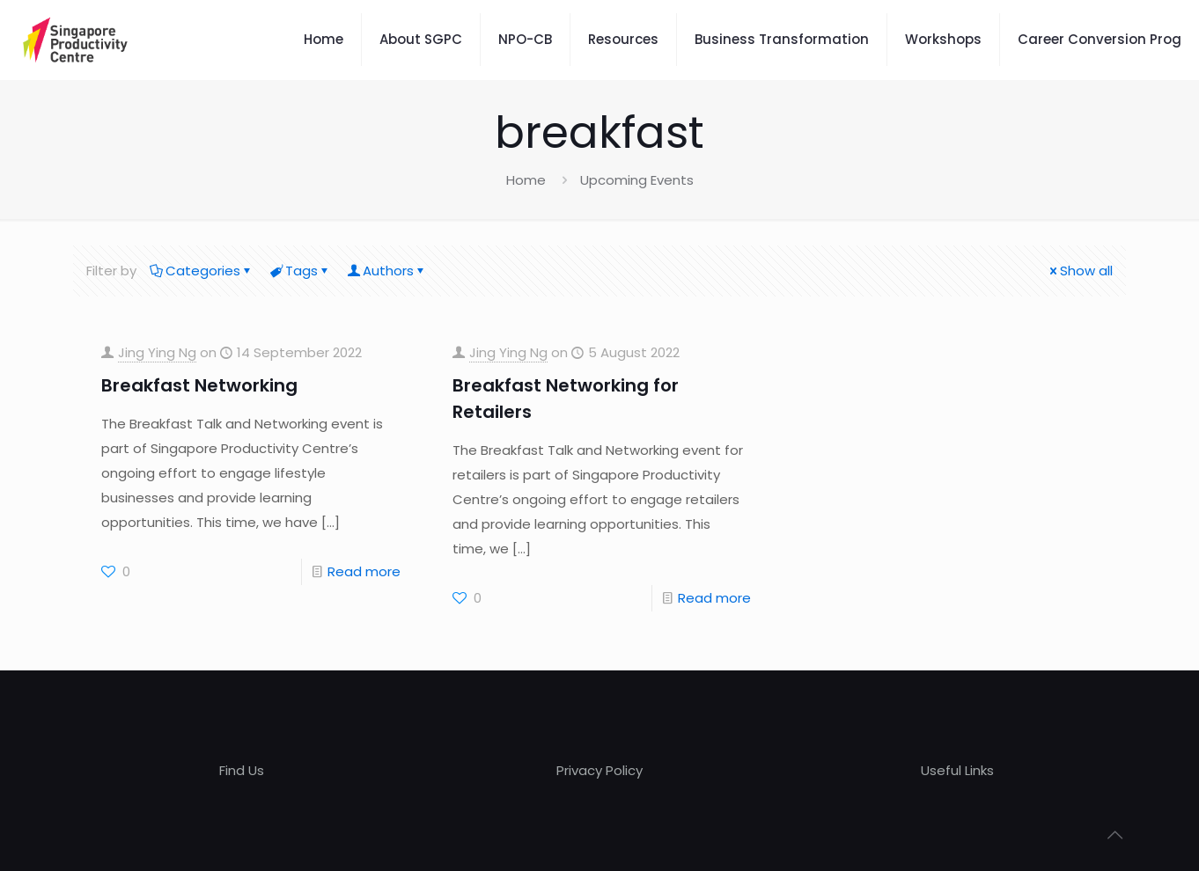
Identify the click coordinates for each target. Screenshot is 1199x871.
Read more (364, 571)
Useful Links (957, 770)
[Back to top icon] (1114, 834)
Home (526, 180)
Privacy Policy (599, 770)
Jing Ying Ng (157, 352)
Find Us (241, 770)
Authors (387, 270)
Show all (1080, 270)
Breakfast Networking (199, 385)
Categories (202, 270)
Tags (300, 270)
